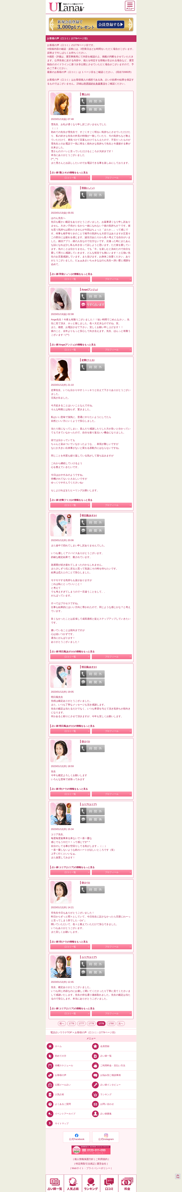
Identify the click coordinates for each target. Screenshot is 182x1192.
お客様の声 (56, 1075)
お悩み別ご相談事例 (106, 1075)
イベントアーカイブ (60, 1113)
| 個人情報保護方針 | (84, 1159)
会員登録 (100, 1046)
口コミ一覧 (70, 177)
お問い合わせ (102, 1104)
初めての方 (56, 1056)
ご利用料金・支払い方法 (108, 1065)
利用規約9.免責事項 (94, 83)
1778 (91, 1023)
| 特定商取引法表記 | (85, 1163)
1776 (71, 1023)
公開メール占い (58, 1085)
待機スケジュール (59, 1065)
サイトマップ (57, 1123)
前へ (61, 1023)
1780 (111, 1023)
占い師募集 (101, 1113)
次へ (120, 1023)
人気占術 (55, 1094)
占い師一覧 (101, 1056)
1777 (81, 1023)
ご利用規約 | (102, 1159)
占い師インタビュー (106, 1085)
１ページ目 (87, 72)
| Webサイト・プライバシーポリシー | (91, 1168)
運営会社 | (102, 1163)
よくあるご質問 (58, 1104)
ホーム (54, 1046)
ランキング (101, 1094)
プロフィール (112, 177)
